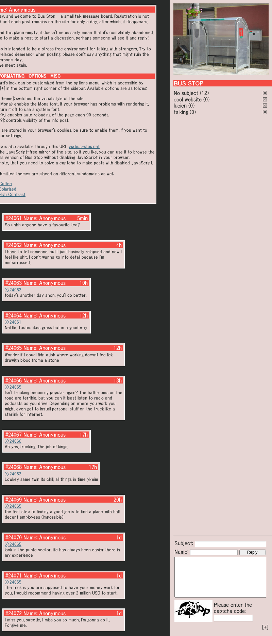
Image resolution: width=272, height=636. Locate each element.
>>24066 (13, 441)
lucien (180, 105)
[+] (265, 627)
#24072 (13, 613)
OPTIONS (37, 76)
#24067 (13, 434)
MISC (55, 76)
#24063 (13, 283)
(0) (206, 99)
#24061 (13, 218)
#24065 (13, 347)
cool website (188, 99)
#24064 (13, 315)
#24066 (13, 380)
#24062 (13, 245)
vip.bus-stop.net (84, 146)
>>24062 (13, 290)
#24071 (13, 575)
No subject (187, 93)
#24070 (13, 537)
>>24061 (13, 322)
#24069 (13, 499)
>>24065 (13, 387)
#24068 (13, 467)
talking (181, 112)
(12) (204, 93)
